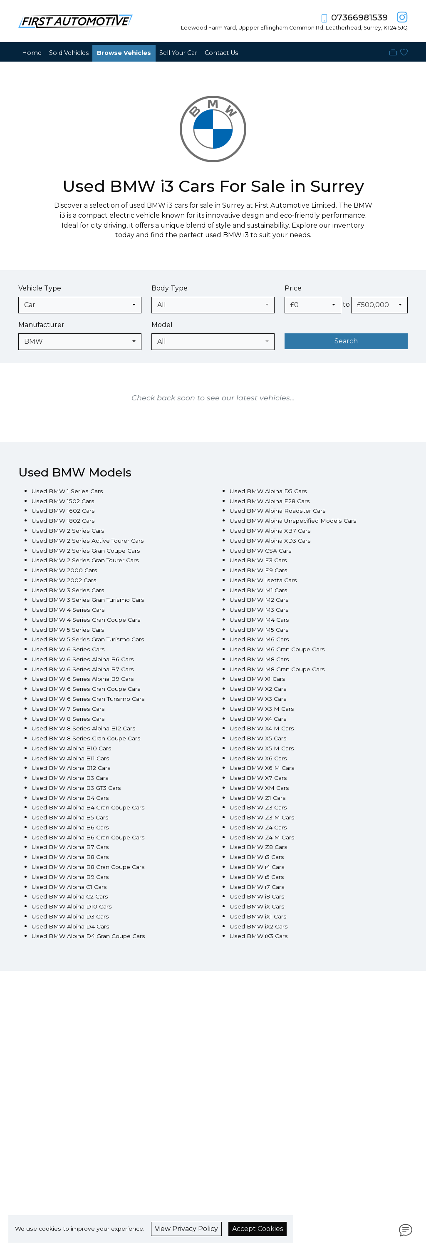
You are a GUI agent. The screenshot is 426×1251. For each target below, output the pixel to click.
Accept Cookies (257, 1229)
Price (293, 288)
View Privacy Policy (186, 1229)
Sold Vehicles (69, 53)
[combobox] (80, 305)
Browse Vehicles (124, 53)
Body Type (169, 288)
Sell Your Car (178, 53)
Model (162, 325)
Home (32, 53)
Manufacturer (41, 325)
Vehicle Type (39, 288)
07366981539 (359, 17)
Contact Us (221, 53)
